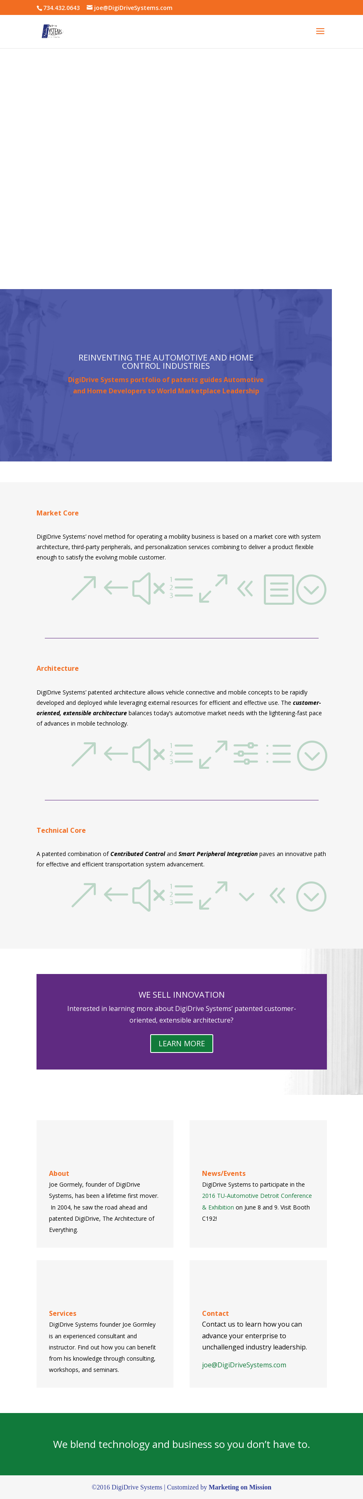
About (59, 1173)
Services (62, 1313)
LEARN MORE (181, 1043)
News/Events (224, 1173)
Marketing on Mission (240, 1487)
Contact (215, 1313)
